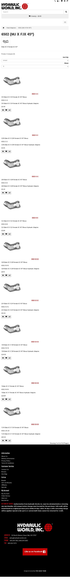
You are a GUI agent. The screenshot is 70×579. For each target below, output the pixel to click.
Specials (4, 487)
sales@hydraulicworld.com (17, 538)
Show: (66, 63)
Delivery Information (7, 458)
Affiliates (4, 485)
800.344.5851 (23, 540)
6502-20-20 (35, 424)
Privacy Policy (5, 461)
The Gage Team (40, 571)
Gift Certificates (6, 483)
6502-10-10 (35, 259)
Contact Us (5, 469)
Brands (3, 480)
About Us (4, 456)
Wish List (4, 498)
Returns (3, 472)
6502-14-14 (35, 342)
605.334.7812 (14, 540)
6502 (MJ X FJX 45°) (24, 28)
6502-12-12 (35, 300)
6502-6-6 (35, 177)
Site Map (4, 474)
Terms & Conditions (7, 463)
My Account (5, 494)
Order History (5, 496)
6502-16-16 (35, 383)
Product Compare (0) (8, 54)
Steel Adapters (11, 28)
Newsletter (5, 500)
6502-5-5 (35, 135)
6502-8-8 (35, 218)
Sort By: (66, 57)
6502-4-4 (35, 94)
